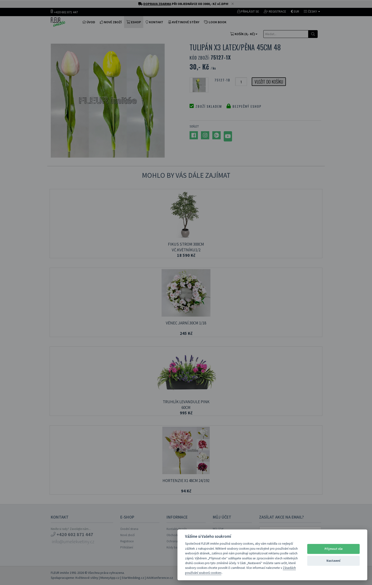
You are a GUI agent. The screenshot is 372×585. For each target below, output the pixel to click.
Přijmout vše (334, 549)
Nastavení (333, 561)
